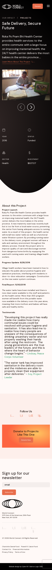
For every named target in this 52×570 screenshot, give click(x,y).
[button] (31, 108)
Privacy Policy (7, 552)
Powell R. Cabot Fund (29, 546)
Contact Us (6, 549)
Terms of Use (20, 552)
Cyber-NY (25, 566)
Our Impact (8, 18)
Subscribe (9, 492)
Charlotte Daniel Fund (10, 546)
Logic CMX (39, 566)
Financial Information (21, 549)
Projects (25, 18)
